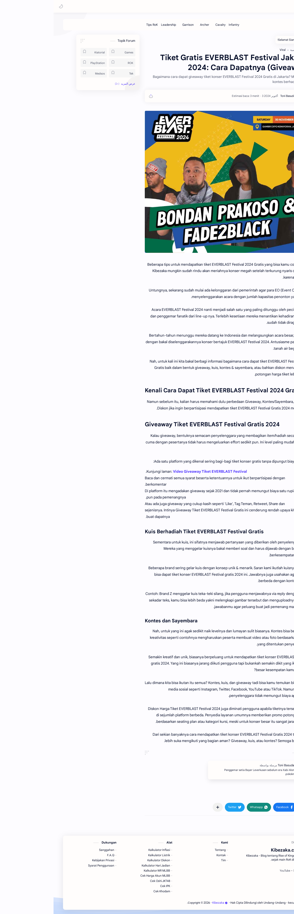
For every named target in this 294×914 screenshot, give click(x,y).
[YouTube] (231, 871)
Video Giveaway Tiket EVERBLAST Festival (156, 471)
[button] (7, 6)
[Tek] (68, 73)
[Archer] (151, 24)
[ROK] (68, 62)
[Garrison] (134, 24)
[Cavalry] (167, 24)
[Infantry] (180, 24)
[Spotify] (244, 871)
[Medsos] (40, 73)
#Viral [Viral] (249, 795)
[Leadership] (114, 24)
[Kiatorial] (40, 52)
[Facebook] (258, 871)
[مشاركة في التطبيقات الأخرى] (164, 807)
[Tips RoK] (98, 24)
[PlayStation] (40, 62)
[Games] (68, 52)
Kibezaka (253, 6)
